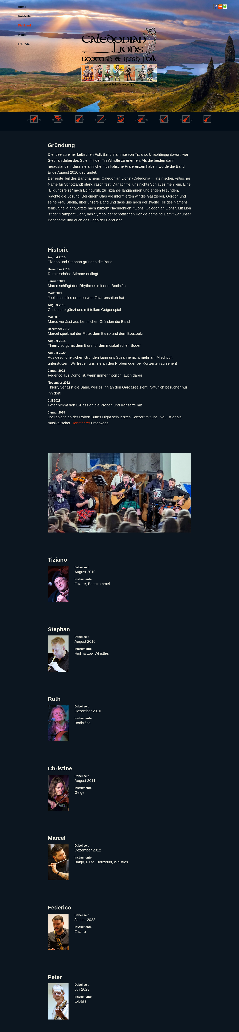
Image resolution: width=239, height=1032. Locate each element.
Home (22, 6)
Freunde (24, 44)
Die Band (24, 25)
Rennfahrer (81, 423)
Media (22, 34)
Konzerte (24, 16)
